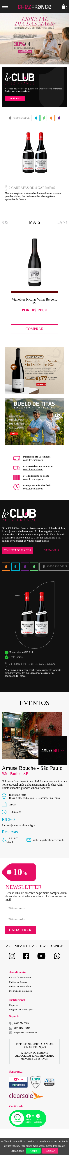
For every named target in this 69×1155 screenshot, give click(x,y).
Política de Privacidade (20, 986)
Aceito (33, 1150)
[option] (34, 285)
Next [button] (59, 38)
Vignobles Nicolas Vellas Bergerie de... (34, 301)
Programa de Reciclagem (21, 1009)
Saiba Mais (51, 550)
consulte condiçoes (33, 460)
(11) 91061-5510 (19, 1028)
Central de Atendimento (20, 977)
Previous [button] (9, 38)
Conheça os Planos (17, 550)
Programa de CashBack (20, 990)
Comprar (35, 329)
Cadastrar (20, 930)
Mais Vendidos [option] (34, 223)
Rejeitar (50, 1150)
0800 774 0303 (21, 1023)
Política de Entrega (18, 982)
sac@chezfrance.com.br (23, 1032)
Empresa (13, 1005)
